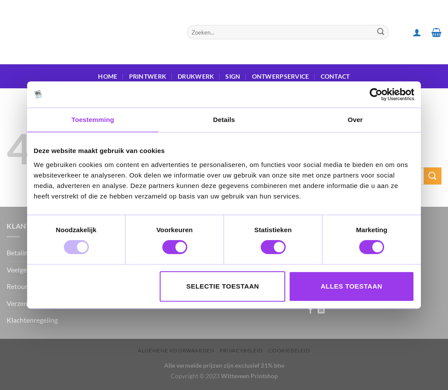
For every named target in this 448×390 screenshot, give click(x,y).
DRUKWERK (196, 76)
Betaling (19, 252)
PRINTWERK (148, 76)
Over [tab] (355, 119)
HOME (107, 76)
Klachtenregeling (32, 320)
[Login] (417, 32)
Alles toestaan (351, 286)
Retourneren (26, 286)
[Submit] (380, 32)
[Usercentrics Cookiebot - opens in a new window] (376, 94)
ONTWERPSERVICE (280, 76)
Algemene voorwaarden (176, 350)
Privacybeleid (241, 350)
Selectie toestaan (222, 286)
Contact (335, 76)
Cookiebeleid (289, 350)
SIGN (232, 76)
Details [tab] (224, 119)
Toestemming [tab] (92, 119)
